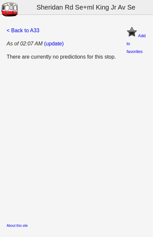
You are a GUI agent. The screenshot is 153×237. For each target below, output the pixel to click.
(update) (54, 43)
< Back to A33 (23, 30)
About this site (17, 225)
